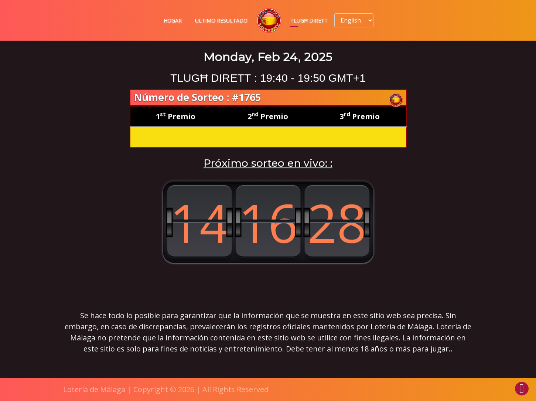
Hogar (173, 20)
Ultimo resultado (221, 20)
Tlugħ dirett (309, 20)
